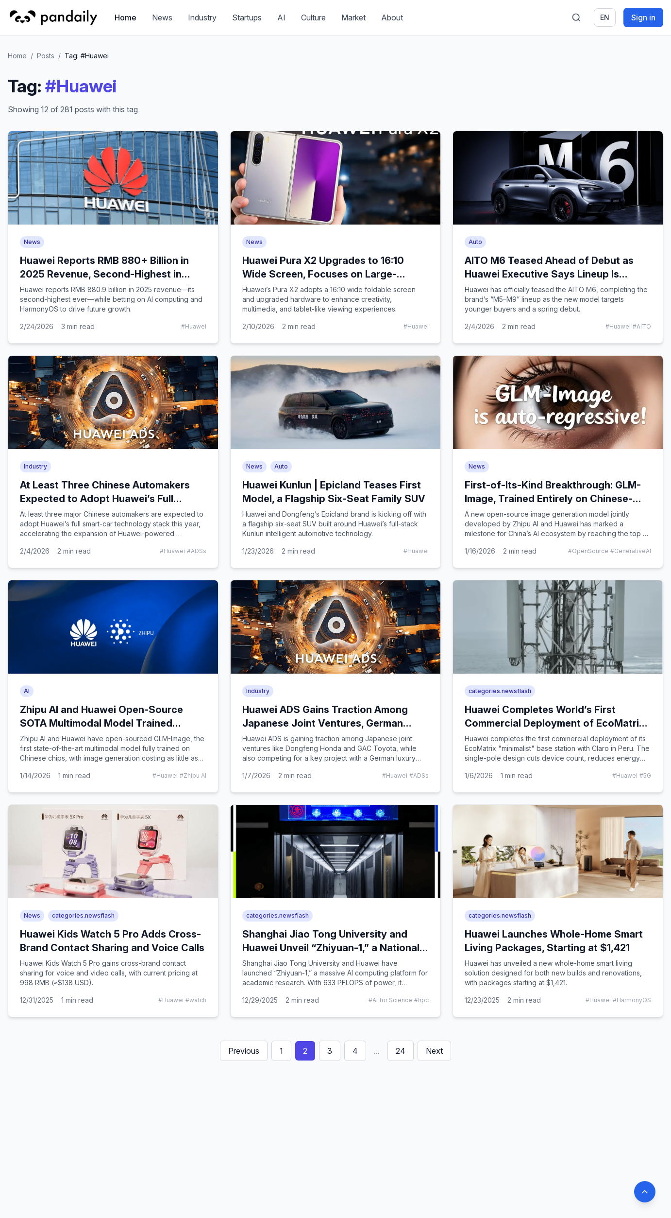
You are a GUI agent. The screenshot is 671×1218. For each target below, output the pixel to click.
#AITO (642, 326)
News (162, 17)
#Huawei (193, 326)
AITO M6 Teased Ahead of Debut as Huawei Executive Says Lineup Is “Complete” (549, 274)
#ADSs (196, 551)
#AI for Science (390, 1000)
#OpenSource (588, 551)
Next (434, 1051)
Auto (475, 241)
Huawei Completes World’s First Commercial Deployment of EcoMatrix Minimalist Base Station (554, 723)
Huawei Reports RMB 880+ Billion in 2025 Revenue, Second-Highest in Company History (104, 274)
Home (125, 17)
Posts (45, 56)
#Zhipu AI (193, 775)
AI (281, 17)
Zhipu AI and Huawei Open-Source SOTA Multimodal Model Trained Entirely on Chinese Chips (101, 723)
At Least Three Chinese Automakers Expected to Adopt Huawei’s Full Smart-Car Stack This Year (105, 498)
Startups (247, 17)
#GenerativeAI (630, 551)
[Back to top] (644, 1191)
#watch (195, 1000)
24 (400, 1051)
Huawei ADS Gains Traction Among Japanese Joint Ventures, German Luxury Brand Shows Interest (325, 723)
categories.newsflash (500, 691)
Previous (243, 1051)
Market (353, 17)
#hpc (421, 1000)
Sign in (643, 17)
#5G (645, 775)
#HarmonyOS (632, 1000)
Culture (313, 17)
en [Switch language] (604, 17)
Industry (202, 17)
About (392, 17)
